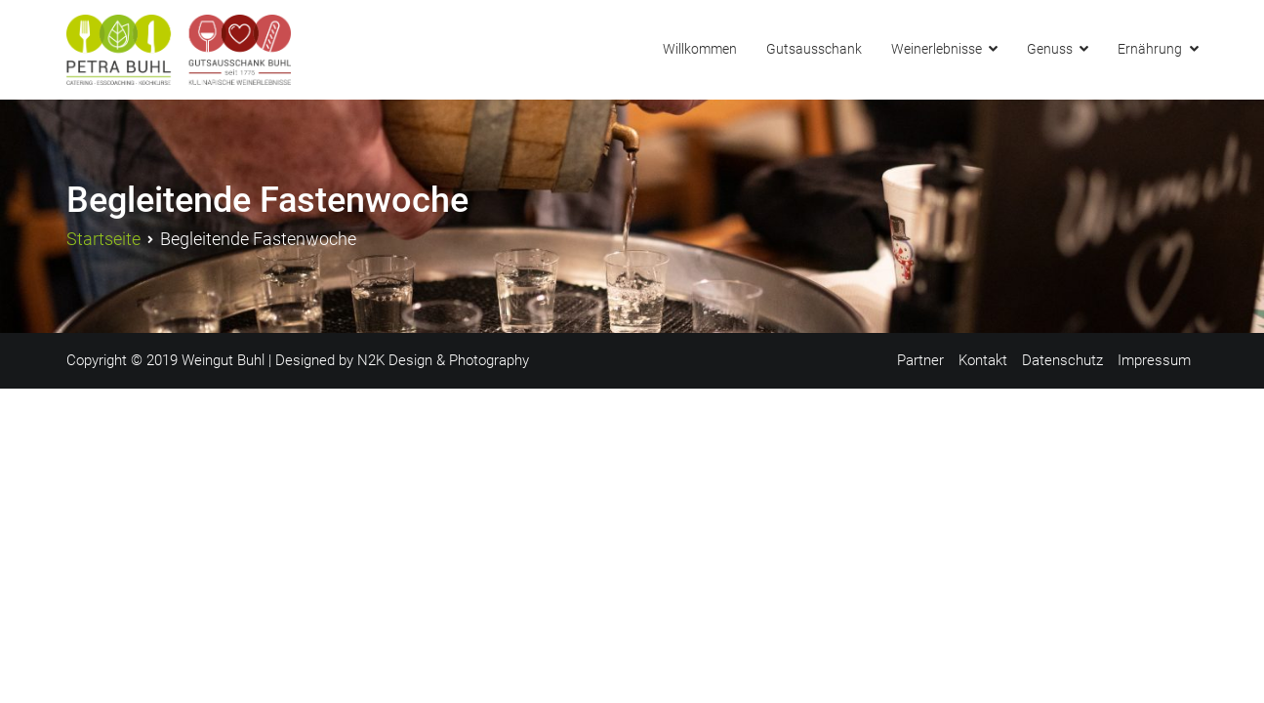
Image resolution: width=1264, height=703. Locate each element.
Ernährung (1150, 49)
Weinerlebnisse (936, 49)
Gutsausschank (814, 49)
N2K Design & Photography (443, 360)
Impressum (1154, 360)
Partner (920, 360)
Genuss (1050, 49)
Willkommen (700, 49)
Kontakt (982, 360)
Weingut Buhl (223, 360)
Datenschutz (1062, 360)
